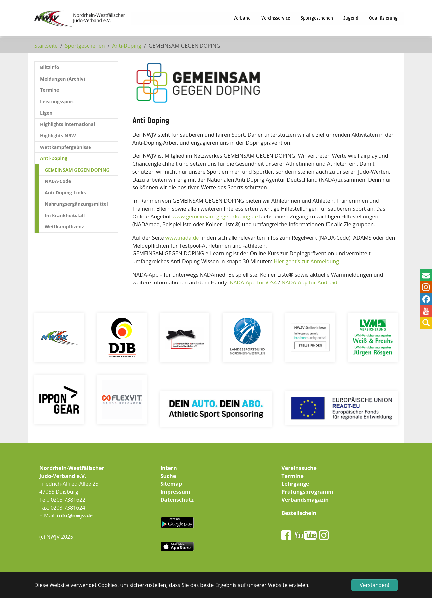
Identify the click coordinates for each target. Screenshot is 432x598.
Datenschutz (177, 499)
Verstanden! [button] (374, 585)
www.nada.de (182, 237)
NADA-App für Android (309, 282)
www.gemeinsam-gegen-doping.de (215, 216)
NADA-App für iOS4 (253, 282)
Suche (168, 476)
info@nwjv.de (75, 515)
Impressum (175, 491)
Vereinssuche (299, 468)
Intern (169, 468)
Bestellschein (298, 512)
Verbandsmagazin (305, 499)
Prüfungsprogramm (307, 491)
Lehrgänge (295, 483)
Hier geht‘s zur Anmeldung (306, 261)
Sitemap (171, 483)
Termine (292, 476)
